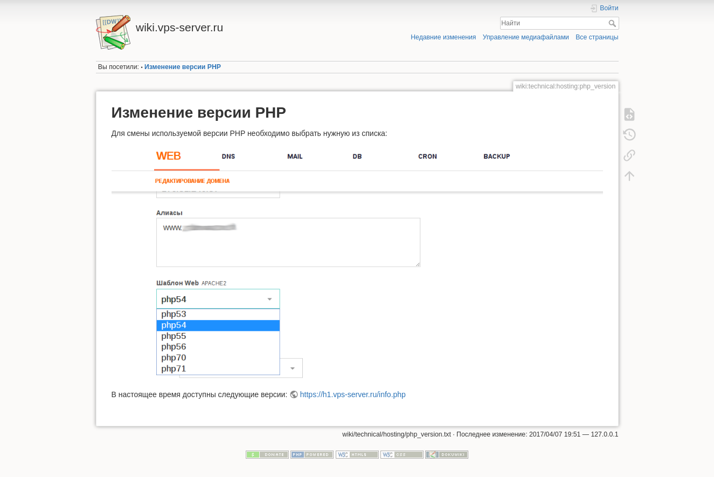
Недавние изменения (443, 37)
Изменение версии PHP (182, 67)
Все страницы (597, 37)
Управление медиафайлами (526, 37)
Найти (613, 23)
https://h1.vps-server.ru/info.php (353, 394)
